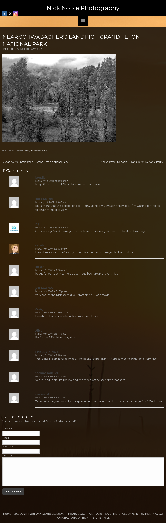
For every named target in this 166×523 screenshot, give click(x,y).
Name (6, 429)
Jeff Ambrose (44, 287)
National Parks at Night (73, 517)
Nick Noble (10, 49)
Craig (39, 309)
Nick (107, 517)
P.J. (37, 224)
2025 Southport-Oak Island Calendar (39, 513)
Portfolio (95, 513)
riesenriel (42, 394)
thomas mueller (46, 373)
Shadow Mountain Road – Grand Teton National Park (35, 162)
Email (6, 437)
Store (97, 517)
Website (7, 446)
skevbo (40, 245)
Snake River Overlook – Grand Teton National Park (132, 162)
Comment (9, 455)
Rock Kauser (44, 198)
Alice (38, 330)
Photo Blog (76, 513)
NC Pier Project (152, 513)
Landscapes (35, 151)
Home (7, 513)
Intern (39, 266)
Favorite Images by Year (121, 513)
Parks (44, 151)
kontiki (40, 177)
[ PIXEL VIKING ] (46, 351)
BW (27, 151)
